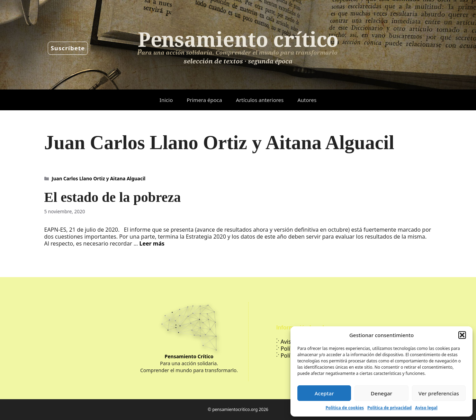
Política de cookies (344, 408)
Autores (306, 99)
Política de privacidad (389, 408)
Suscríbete (68, 48)
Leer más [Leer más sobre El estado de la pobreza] (151, 243)
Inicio (166, 99)
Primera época (204, 99)
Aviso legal (426, 408)
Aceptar (324, 393)
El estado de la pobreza (112, 197)
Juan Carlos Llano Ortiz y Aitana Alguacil (98, 178)
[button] (462, 335)
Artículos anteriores (260, 99)
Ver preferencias (439, 393)
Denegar (381, 393)
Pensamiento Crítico (189, 356)
